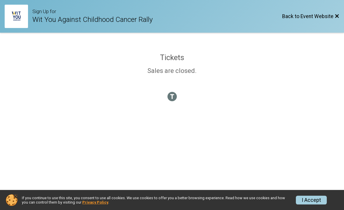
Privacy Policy (95, 202)
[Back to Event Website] (310, 16)
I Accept (311, 200)
